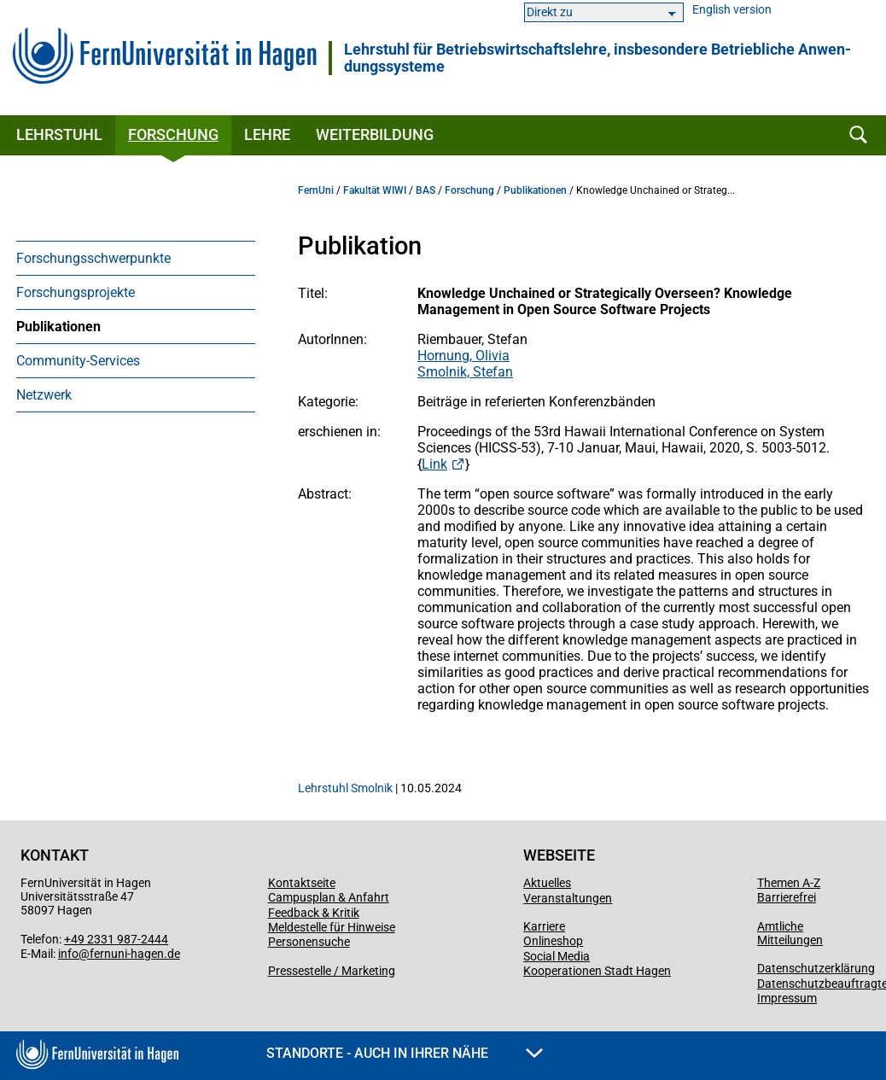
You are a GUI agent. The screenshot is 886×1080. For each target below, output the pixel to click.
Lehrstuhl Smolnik (345, 788)
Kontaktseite (301, 883)
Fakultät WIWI (374, 190)
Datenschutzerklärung (816, 968)
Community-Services (78, 361)
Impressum (787, 998)
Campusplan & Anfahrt (328, 897)
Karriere (544, 926)
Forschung (173, 134)
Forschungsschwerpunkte (93, 258)
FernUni (316, 190)
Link (434, 464)
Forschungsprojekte (75, 292)
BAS (425, 190)
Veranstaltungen (567, 898)
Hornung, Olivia (463, 355)
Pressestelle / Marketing (331, 971)
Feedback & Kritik (313, 912)
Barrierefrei (786, 897)
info (68, 953)
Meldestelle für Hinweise (331, 927)
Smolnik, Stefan (465, 372)
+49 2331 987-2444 (116, 939)
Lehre (267, 134)
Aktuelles (547, 883)
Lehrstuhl (59, 134)
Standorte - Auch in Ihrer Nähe (404, 1053)
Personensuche (309, 942)
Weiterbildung (375, 134)
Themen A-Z (788, 883)
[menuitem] (135, 258)
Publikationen (58, 326)
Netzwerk (44, 395)
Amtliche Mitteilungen (790, 933)
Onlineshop (553, 941)
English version (732, 10)
